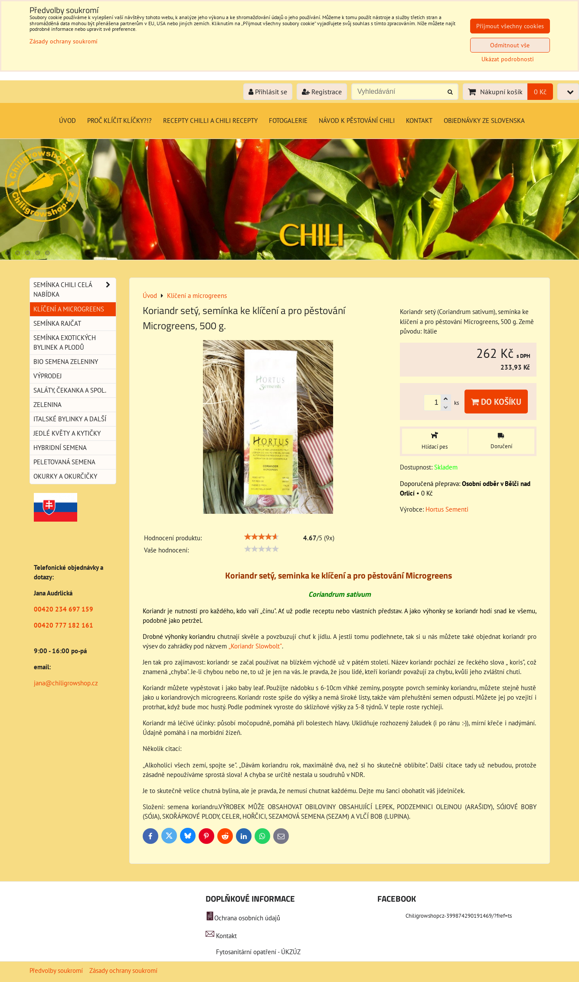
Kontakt (419, 120)
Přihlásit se (268, 91)
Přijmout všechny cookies (510, 26)
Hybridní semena (60, 447)
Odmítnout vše (510, 45)
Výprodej (47, 376)
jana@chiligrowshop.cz (66, 683)
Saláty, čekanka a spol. (69, 390)
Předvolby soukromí (56, 970)
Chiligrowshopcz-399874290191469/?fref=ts (459, 915)
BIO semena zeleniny (65, 361)
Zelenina (47, 404)
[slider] (261, 536)
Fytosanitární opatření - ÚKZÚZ (257, 952)
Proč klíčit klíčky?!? (119, 120)
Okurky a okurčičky (65, 476)
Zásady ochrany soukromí (123, 970)
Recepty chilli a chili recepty (210, 120)
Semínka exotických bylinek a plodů (64, 342)
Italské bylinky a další (69, 419)
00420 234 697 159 (63, 609)
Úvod (67, 120)
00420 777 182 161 (63, 625)
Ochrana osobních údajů (247, 918)
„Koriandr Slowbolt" (255, 646)
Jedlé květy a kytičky (67, 433)
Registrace (322, 91)
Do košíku (496, 401)
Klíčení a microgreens (68, 309)
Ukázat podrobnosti (507, 59)
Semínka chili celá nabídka (74, 289)
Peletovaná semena (64, 462)
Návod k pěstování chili (357, 120)
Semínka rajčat (57, 323)
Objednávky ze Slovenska (484, 120)
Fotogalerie (288, 120)
